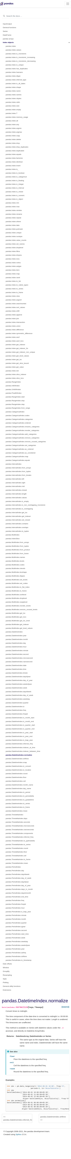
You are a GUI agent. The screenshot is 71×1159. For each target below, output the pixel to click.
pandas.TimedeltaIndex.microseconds (20, 826)
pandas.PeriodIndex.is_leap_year (18, 912)
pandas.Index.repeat (13, 218)
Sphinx (18, 1134)
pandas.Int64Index (13, 386)
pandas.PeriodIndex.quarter (16, 923)
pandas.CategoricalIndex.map (17, 456)
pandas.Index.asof (12, 337)
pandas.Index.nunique (14, 236)
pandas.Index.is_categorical (16, 177)
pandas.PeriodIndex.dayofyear (17, 882)
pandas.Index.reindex (14, 210)
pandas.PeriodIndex (13, 867)
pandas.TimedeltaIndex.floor (16, 852)
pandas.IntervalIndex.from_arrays (18, 468)
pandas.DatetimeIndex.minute (17, 650)
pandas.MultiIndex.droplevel (16, 598)
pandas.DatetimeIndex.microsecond (19, 658)
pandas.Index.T (11, 113)
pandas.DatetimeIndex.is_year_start (19, 733)
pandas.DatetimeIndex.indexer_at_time (20, 747)
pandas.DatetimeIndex (14, 632)
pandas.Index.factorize (14, 158)
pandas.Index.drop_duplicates (17, 147)
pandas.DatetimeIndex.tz (15, 706)
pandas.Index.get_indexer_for (17, 348)
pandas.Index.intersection (15, 322)
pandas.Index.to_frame (14, 292)
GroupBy (6, 971)
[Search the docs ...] (35, 16)
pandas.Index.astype (13, 266)
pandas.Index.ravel (13, 277)
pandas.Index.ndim (13, 102)
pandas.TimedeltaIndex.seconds (18, 822)
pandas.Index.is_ (12, 169)
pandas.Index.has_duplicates (17, 69)
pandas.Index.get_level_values (17, 356)
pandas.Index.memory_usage (17, 117)
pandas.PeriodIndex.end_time (17, 897)
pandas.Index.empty (13, 110)
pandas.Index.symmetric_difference (19, 333)
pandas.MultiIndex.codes (15, 565)
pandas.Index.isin (12, 371)
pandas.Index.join (12, 318)
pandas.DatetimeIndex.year (16, 636)
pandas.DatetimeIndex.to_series (18, 803)
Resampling (7, 975)
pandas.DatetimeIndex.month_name (19, 785)
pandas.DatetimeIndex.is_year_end (19, 736)
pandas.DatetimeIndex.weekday (18, 699)
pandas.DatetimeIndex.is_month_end (20, 721)
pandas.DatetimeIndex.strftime (17, 759)
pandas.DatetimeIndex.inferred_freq (19, 744)
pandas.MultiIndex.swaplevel (16, 602)
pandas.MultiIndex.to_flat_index (18, 587)
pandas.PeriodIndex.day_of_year (18, 885)
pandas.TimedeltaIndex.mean (17, 863)
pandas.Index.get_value (15, 367)
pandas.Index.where (13, 221)
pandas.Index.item (12, 270)
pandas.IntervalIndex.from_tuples (18, 471)
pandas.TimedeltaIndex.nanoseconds (20, 830)
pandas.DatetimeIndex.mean (16, 811)
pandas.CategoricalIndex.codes (17, 415)
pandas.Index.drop (13, 143)
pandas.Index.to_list (13, 281)
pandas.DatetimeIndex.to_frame (18, 807)
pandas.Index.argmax (14, 132)
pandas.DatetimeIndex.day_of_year (19, 680)
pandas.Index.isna (12, 259)
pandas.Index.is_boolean (15, 173)
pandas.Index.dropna (14, 255)
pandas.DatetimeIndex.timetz (17, 673)
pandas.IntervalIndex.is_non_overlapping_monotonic (25, 505)
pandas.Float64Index (13, 393)
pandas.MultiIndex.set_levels (16, 580)
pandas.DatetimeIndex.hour (16, 647)
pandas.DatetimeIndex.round (16, 774)
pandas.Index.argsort (14, 300)
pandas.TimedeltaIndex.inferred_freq (19, 837)
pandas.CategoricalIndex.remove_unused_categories (26, 442)
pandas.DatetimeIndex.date (16, 665)
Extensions (7, 990)
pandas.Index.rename (14, 214)
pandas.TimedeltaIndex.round (17, 848)
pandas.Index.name (13, 91)
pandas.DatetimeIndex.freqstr (17, 714)
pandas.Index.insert (13, 166)
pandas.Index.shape (13, 87)
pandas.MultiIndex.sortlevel (16, 595)
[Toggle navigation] (67, 3)
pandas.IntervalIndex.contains (17, 524)
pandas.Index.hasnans (14, 72)
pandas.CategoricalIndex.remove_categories (22, 438)
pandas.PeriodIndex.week (15, 938)
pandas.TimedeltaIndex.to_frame (18, 859)
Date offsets (7, 964)
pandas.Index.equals (13, 154)
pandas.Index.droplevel (14, 248)
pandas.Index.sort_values (15, 307)
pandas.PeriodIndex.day (15, 871)
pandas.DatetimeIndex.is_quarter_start (20, 725)
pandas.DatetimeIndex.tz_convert (18, 766)
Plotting (6, 982)
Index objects (8, 42)
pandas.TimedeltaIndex (14, 815)
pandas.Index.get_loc (14, 359)
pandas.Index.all (12, 121)
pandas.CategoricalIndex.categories (19, 419)
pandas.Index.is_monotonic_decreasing (21, 61)
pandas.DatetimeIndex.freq (16, 710)
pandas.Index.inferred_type (16, 80)
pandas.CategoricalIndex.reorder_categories (22, 430)
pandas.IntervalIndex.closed (16, 490)
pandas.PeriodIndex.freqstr (16, 904)
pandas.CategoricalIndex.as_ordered (19, 449)
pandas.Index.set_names (15, 244)
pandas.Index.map (13, 274)
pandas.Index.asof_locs (14, 341)
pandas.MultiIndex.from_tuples (17, 546)
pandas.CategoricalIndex (15, 412)
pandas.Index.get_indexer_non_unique (20, 352)
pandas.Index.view (13, 296)
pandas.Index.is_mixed (14, 192)
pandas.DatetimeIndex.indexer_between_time (23, 751)
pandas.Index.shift (12, 311)
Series (5, 31)
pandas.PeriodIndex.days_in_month (19, 889)
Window (6, 968)
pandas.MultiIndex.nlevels (15, 568)
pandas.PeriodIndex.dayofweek (17, 874)
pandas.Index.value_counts (16, 240)
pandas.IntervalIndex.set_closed (18, 520)
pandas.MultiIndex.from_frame (17, 553)
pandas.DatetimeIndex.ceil (16, 781)
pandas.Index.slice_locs (15, 378)
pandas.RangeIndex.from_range (18, 408)
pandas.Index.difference (15, 330)
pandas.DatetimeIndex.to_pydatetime (20, 800)
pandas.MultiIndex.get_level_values (19, 628)
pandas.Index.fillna (13, 251)
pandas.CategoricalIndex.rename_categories (22, 427)
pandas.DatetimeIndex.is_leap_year (19, 740)
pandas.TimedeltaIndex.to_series (18, 844)
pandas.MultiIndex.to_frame (16, 591)
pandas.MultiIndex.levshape (16, 572)
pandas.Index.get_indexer (15, 345)
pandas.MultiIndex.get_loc (15, 613)
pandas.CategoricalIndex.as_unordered (20, 453)
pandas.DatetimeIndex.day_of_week (19, 695)
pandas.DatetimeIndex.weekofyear (19, 684)
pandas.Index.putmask (14, 229)
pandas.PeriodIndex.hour (15, 908)
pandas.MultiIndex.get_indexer (17, 624)
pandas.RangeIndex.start (15, 397)
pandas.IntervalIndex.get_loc (16, 512)
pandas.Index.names (13, 95)
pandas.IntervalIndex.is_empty (17, 501)
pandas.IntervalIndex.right (15, 483)
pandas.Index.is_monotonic (16, 54)
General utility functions (11, 986)
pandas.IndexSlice (12, 539)
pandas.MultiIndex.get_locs (16, 617)
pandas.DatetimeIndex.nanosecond (19, 662)
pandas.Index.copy (13, 136)
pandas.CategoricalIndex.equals (18, 460)
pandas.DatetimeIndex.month (17, 639)
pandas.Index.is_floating (15, 180)
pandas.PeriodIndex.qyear (16, 927)
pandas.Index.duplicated (15, 151)
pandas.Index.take (12, 225)
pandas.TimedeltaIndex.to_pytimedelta (20, 841)
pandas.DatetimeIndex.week (16, 688)
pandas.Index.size (12, 106)
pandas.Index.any (12, 124)
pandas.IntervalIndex (13, 464)
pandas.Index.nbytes (13, 98)
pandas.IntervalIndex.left (15, 479)
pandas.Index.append (14, 315)
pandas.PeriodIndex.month (16, 919)
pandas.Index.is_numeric (15, 195)
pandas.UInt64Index (13, 389)
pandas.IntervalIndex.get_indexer (18, 516)
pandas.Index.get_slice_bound (17, 363)
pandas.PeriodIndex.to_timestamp (18, 960)
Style (5, 979)
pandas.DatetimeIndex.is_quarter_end (20, 729)
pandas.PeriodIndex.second (16, 930)
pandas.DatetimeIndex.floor (16, 777)
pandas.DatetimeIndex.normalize (19, 755)
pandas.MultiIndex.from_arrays (17, 542)
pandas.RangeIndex (13, 382)
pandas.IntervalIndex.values (16, 498)
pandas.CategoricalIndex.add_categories (21, 434)
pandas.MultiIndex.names (15, 557)
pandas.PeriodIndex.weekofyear (18, 945)
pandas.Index (11, 46)
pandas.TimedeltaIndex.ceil (16, 856)
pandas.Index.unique (13, 233)
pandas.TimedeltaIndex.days (16, 818)
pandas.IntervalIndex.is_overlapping (19, 509)
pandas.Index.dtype (13, 76)
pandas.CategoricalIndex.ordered (18, 423)
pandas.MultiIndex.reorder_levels (18, 606)
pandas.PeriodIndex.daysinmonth (18, 893)
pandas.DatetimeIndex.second (17, 654)
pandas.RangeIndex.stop (15, 401)
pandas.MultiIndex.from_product (18, 550)
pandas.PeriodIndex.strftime (16, 956)
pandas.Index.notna (13, 263)
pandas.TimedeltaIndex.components (19, 833)
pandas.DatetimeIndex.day (16, 643)
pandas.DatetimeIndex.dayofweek (18, 692)
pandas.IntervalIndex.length (16, 494)
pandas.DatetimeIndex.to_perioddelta (20, 796)
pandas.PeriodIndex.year (15, 949)
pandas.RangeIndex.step (15, 404)
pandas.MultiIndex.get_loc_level (18, 621)
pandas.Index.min (12, 203)
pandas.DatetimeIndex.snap (16, 762)
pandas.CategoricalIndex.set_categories (21, 445)
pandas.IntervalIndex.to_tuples (17, 531)
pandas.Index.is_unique (15, 65)
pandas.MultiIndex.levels (15, 561)
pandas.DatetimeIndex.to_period (18, 792)
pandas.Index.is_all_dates (15, 83)
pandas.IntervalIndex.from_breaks (18, 475)
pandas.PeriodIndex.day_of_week (18, 878)
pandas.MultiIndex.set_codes (17, 583)
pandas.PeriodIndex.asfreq (16, 953)
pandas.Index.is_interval (15, 188)
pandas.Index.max (12, 207)
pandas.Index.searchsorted (16, 304)
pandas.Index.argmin (13, 128)
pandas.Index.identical (14, 162)
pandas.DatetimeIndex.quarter (17, 703)
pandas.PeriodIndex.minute (16, 915)
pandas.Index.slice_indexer (16, 374)
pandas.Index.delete (13, 139)
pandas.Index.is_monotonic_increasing (20, 57)
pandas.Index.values (13, 50)
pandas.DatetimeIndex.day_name (18, 788)
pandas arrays (8, 39)
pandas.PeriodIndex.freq (15, 900)
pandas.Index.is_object (14, 199)
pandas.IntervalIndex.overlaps (17, 527)
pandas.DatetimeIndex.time (16, 669)
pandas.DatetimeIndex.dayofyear (18, 677)
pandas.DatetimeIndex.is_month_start (20, 718)
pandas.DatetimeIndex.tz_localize (18, 770)
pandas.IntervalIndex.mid (15, 486)
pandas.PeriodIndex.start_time (17, 934)
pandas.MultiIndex (12, 535)
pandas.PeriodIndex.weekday (17, 941)
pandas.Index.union (13, 326)
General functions (9, 27)
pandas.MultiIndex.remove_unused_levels (21, 609)
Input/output (7, 24)
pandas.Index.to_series (14, 289)
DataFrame (7, 35)
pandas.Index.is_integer (15, 184)
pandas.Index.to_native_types (17, 285)
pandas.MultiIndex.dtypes (15, 576)
